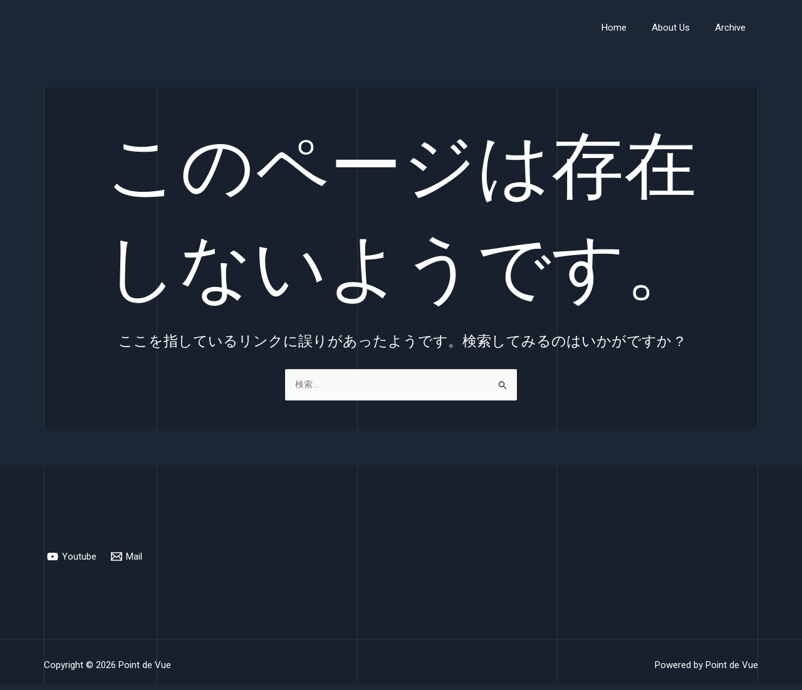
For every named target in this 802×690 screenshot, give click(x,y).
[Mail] (127, 556)
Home (629, 27)
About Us (680, 27)
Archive (733, 27)
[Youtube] (72, 556)
